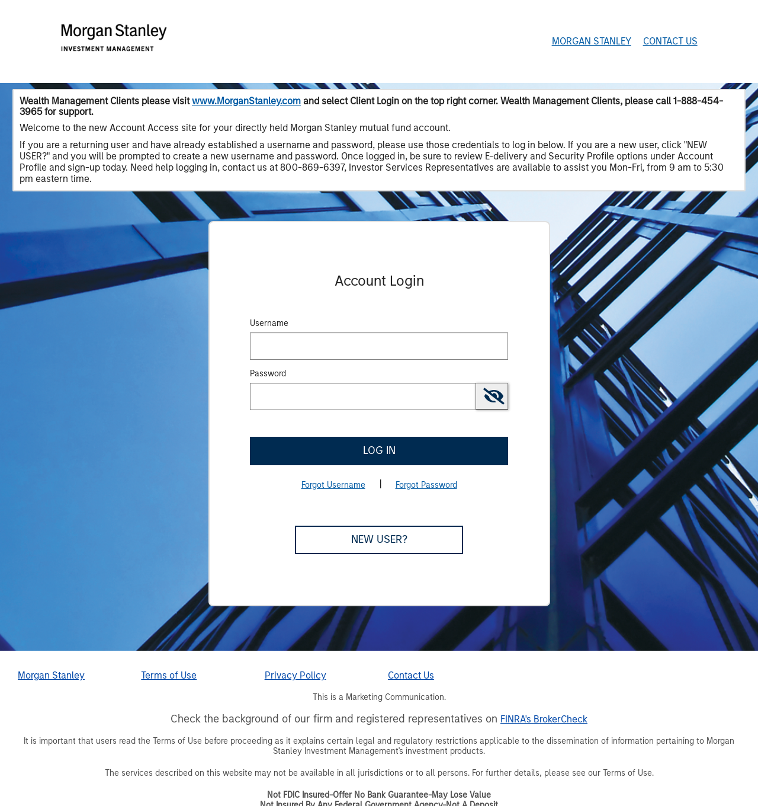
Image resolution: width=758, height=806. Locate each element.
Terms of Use (169, 675)
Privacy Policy (295, 675)
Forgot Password (426, 485)
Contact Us (670, 41)
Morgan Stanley (51, 675)
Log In (379, 450)
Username (269, 323)
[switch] (492, 396)
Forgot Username (333, 485)
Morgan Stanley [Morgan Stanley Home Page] (591, 41)
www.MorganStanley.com (246, 101)
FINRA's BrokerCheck (543, 719)
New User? (379, 539)
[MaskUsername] (379, 346)
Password (268, 374)
